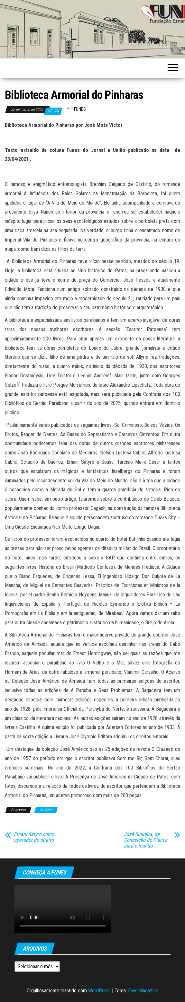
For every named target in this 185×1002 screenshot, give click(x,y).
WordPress (99, 991)
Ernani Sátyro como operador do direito (34, 837)
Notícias (46, 810)
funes (80, 109)
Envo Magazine (143, 991)
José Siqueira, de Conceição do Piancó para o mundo (145, 840)
